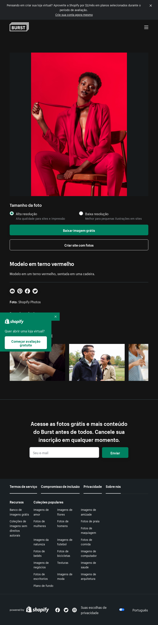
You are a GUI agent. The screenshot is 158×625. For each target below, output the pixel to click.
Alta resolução (26, 213)
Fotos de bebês (39, 553)
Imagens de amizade (88, 511)
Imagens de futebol (64, 541)
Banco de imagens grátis (19, 511)
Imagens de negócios (41, 564)
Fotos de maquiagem (88, 530)
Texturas (62, 562)
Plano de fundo (43, 585)
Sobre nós (113, 486)
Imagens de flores (64, 511)
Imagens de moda (64, 576)
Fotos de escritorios (41, 576)
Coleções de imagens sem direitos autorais (18, 528)
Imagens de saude (88, 564)
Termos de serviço (23, 486)
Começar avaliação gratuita (25, 342)
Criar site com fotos (79, 244)
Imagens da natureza (41, 541)
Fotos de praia (90, 521)
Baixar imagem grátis (79, 230)
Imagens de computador (89, 553)
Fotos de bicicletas (63, 553)
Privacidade (93, 486)
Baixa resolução (96, 213)
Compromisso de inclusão (60, 486)
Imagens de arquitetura (88, 576)
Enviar (115, 452)
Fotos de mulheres (40, 523)
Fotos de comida (86, 541)
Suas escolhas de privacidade (102, 609)
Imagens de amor (41, 511)
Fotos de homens (63, 523)
